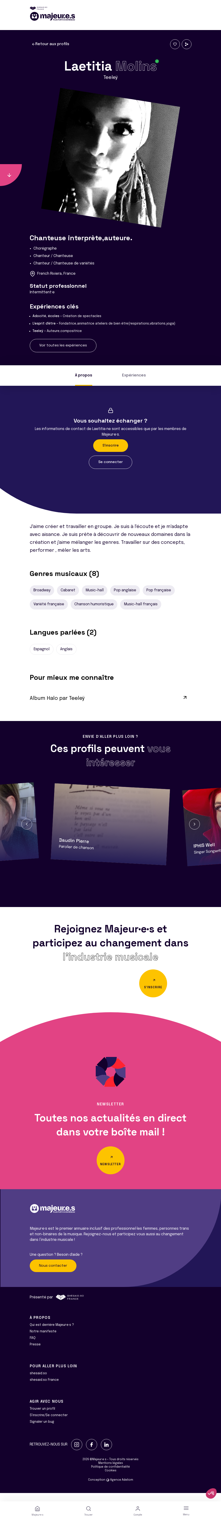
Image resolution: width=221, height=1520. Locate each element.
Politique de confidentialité (110, 1475)
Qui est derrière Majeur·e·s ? (52, 1333)
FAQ (33, 1346)
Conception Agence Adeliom (110, 1488)
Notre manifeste (43, 1339)
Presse (35, 1352)
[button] (26, 824)
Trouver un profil (42, 1417)
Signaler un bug (42, 1430)
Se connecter (110, 462)
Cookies (110, 1479)
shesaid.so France (44, 1388)
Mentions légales (110, 1471)
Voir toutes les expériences (63, 345)
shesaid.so (38, 1381)
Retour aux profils (50, 44)
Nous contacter (53, 1274)
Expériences (134, 375)
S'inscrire (110, 445)
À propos (83, 375)
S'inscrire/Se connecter (49, 1423)
